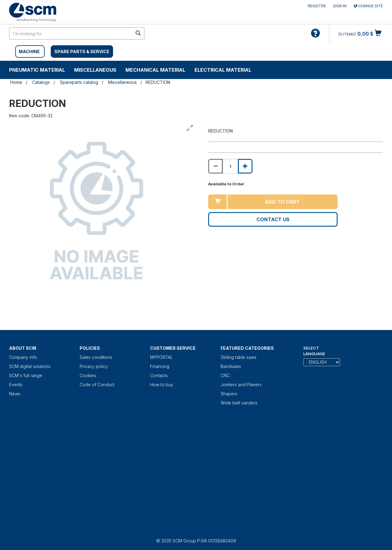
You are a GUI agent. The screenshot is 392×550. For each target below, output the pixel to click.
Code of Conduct (97, 384)
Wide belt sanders (239, 402)
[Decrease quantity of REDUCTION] (215, 166)
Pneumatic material (37, 70)
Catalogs (41, 82)
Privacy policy (94, 366)
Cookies (88, 375)
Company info (23, 357)
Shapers (229, 393)
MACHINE (29, 51)
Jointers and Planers (241, 384)
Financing (159, 366)
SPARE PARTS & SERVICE (81, 51)
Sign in (339, 6)
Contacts (159, 375)
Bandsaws (231, 366)
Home (16, 82)
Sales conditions (96, 357)
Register (317, 6)
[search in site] (70, 33)
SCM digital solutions (29, 366)
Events (15, 384)
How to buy (161, 384)
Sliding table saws (238, 357)
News (14, 393)
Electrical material (222, 70)
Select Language (314, 350)
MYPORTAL (161, 357)
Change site (368, 6)
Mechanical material (155, 70)
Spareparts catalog (79, 82)
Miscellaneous (95, 70)
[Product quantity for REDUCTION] (230, 166)
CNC (225, 375)
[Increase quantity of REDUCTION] (245, 166)
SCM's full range (25, 375)
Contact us (273, 219)
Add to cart (282, 202)
